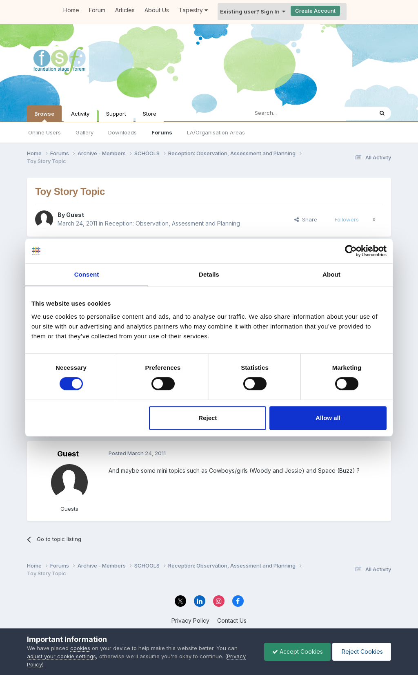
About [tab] (331, 274)
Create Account (315, 10)
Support (116, 113)
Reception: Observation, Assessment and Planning (172, 223)
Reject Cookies (361, 651)
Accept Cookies (295, 651)
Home (71, 10)
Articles (125, 10)
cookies (80, 648)
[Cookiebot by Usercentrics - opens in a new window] (351, 251)
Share (305, 219)
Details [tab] (209, 274)
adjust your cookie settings (61, 656)
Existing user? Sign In (252, 11)
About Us (157, 10)
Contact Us (232, 620)
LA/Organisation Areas (216, 132)
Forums (161, 132)
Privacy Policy (190, 620)
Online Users (44, 132)
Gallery (84, 132)
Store (149, 113)
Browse (44, 116)
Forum (97, 10)
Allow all (328, 417)
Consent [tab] (86, 274)
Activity (80, 113)
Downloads (122, 132)
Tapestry (193, 10)
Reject (207, 417)
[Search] (289, 113)
